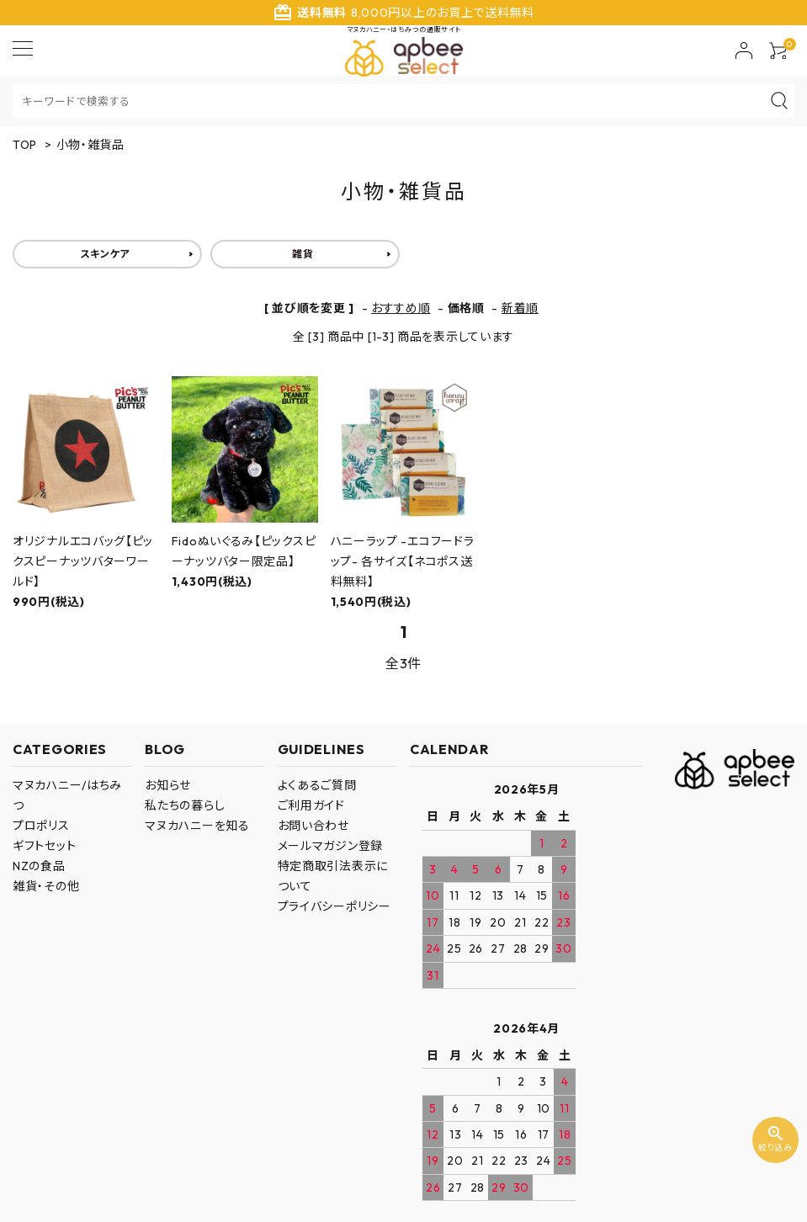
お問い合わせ (313, 825)
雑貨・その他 (46, 886)
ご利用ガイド (311, 805)
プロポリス (41, 825)
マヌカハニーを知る (197, 825)
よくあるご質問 (317, 785)
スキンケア (105, 253)
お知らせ (168, 785)
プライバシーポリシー (334, 906)
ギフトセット (44, 845)
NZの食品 (39, 866)
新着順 (520, 308)
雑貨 (302, 253)
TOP (25, 144)
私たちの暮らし (185, 805)
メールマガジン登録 (330, 845)
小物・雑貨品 (90, 144)
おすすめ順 (401, 308)
